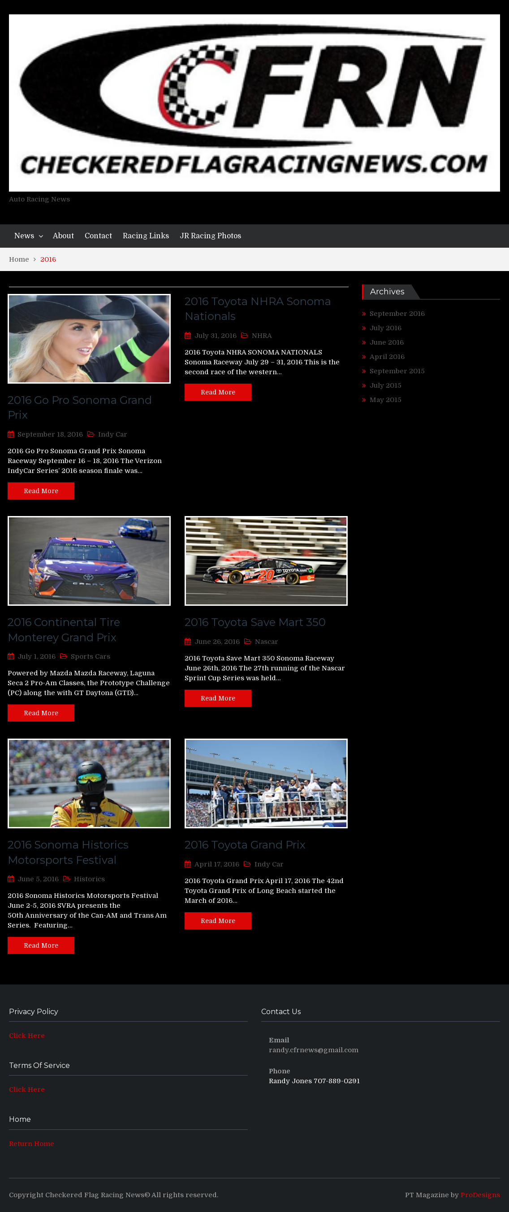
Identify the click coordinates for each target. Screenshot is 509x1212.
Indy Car (112, 434)
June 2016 (387, 342)
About (63, 236)
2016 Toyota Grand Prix (245, 844)
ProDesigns (480, 1195)
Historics (89, 879)
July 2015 (385, 385)
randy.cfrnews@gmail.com (313, 1050)
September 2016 (397, 314)
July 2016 (385, 328)
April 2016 (387, 357)
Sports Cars (90, 656)
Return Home (31, 1144)
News (24, 236)
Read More (41, 490)
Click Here (27, 1036)
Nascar (266, 642)
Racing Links (146, 236)
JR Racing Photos (210, 236)
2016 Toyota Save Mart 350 (255, 622)
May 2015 (385, 400)
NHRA (262, 336)
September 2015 (397, 371)
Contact (98, 236)
